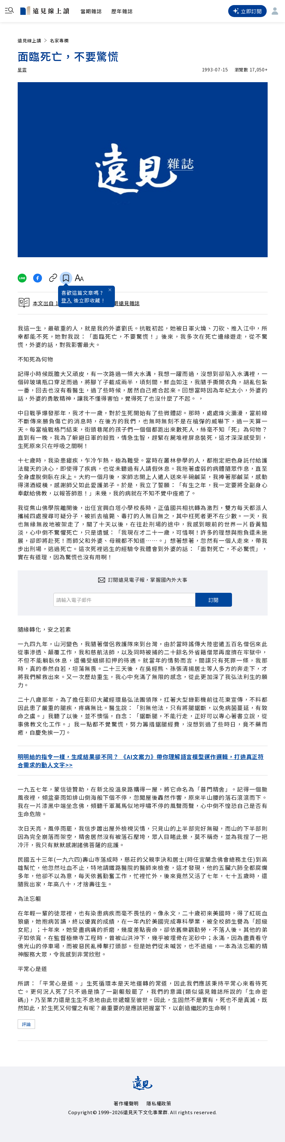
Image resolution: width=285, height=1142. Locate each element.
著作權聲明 (126, 1103)
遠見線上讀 (33, 40)
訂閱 (213, 600)
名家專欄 (59, 40)
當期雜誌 (91, 11)
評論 (26, 1024)
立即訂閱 (247, 11)
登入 (66, 300)
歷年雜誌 (122, 11)
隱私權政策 (158, 1103)
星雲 (22, 69)
